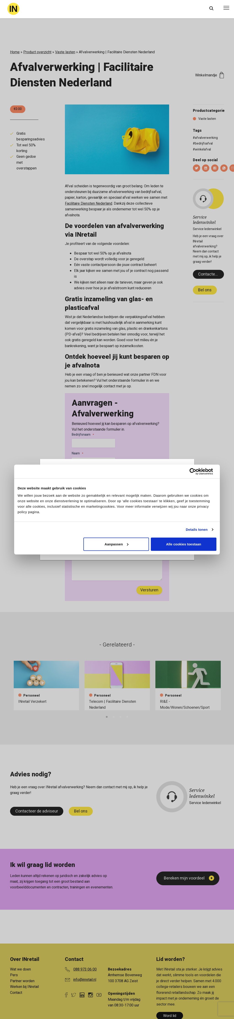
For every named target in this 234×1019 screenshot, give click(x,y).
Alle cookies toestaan (183, 544)
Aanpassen (116, 544)
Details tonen (196, 529)
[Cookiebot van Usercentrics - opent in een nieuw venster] (196, 471)
